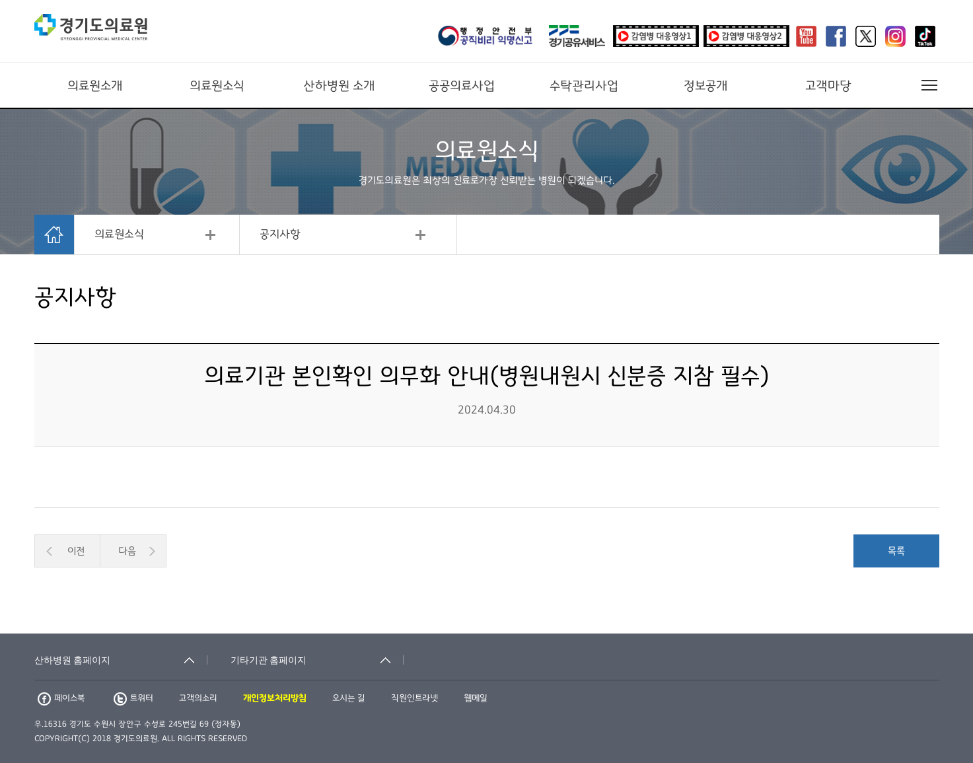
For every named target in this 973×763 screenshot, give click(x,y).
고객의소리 (198, 698)
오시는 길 (348, 698)
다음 (127, 551)
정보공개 (706, 85)
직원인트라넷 (414, 698)
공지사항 (280, 234)
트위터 (133, 698)
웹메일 (475, 698)
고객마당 (828, 85)
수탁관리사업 (584, 85)
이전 (76, 551)
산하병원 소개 (339, 85)
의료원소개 (95, 85)
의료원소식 (217, 85)
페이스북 (61, 698)
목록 (896, 551)
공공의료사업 (462, 85)
